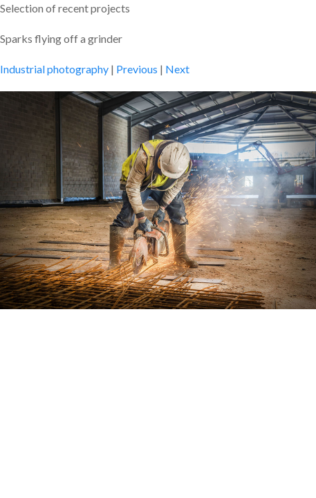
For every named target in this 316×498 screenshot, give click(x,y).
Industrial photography (54, 68)
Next (177, 68)
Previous (137, 68)
